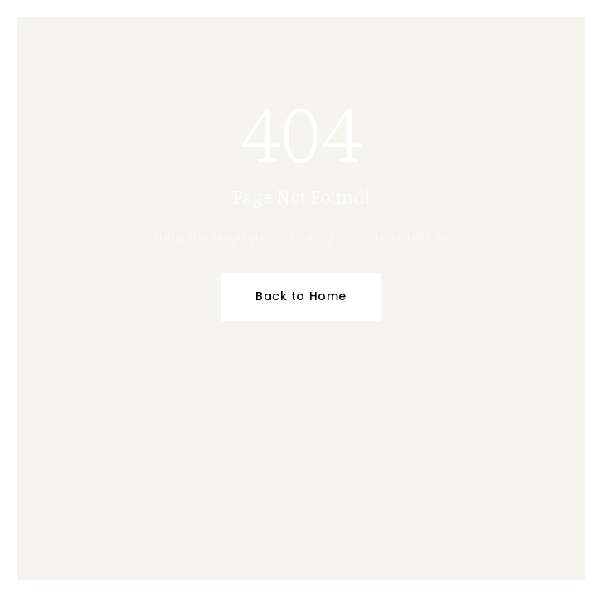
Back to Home (301, 296)
